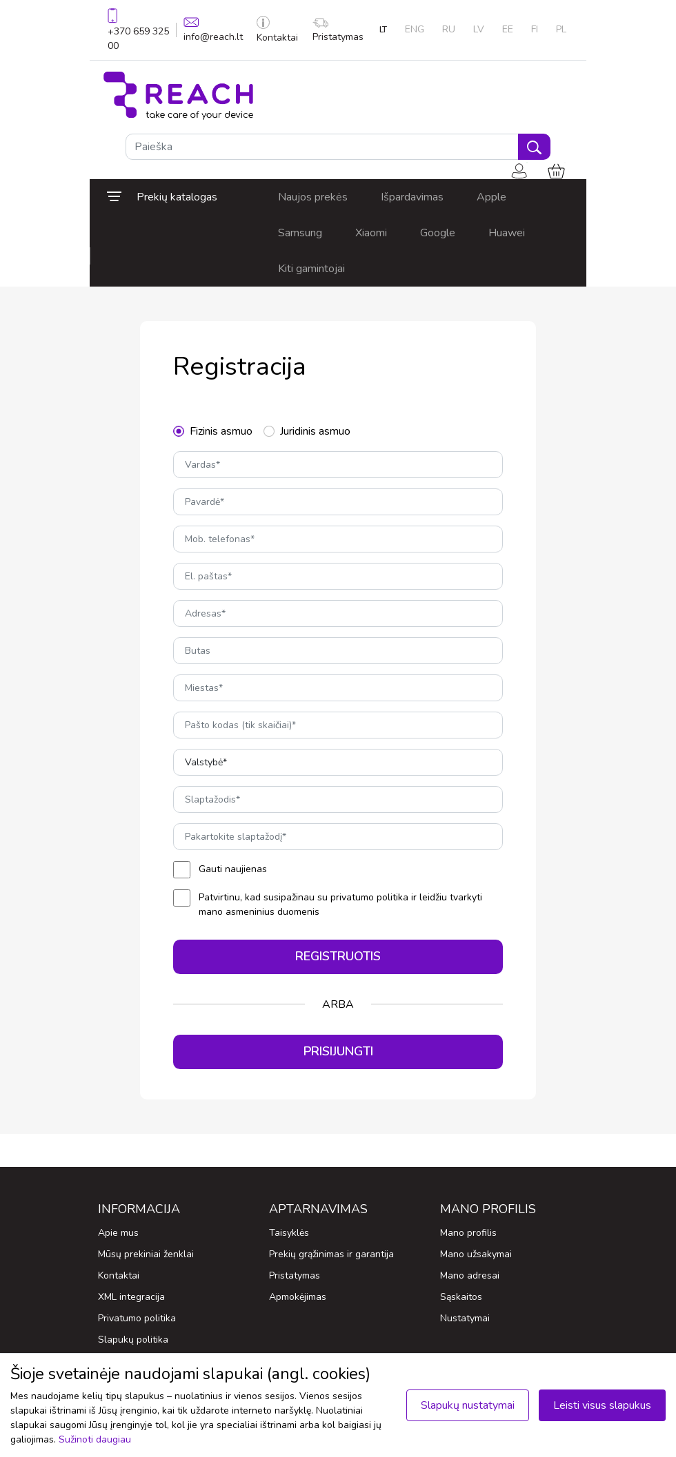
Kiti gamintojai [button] (311, 268)
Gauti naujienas (233, 869)
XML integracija (131, 1296)
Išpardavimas (412, 197)
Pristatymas (338, 30)
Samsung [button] (300, 232)
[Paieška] (322, 147)
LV (478, 29)
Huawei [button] (506, 232)
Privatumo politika (137, 1318)
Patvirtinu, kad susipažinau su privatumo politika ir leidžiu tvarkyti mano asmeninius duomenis (340, 904)
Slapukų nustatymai (468, 1405)
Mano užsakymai (476, 1254)
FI (534, 29)
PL (561, 29)
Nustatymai (465, 1318)
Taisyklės (289, 1232)
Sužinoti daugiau (95, 1439)
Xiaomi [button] (371, 232)
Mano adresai (469, 1275)
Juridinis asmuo (315, 431)
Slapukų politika (133, 1339)
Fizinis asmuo (221, 431)
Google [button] (437, 232)
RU (448, 29)
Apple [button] (491, 197)
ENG (414, 29)
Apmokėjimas (297, 1296)
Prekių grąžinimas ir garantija (331, 1254)
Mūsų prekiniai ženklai (146, 1254)
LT (383, 29)
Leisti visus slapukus (602, 1405)
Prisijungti (338, 1051)
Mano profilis (468, 1232)
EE (507, 29)
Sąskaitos (461, 1296)
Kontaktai (277, 30)
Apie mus (118, 1232)
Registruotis (338, 956)
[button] (175, 197)
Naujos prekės (313, 197)
